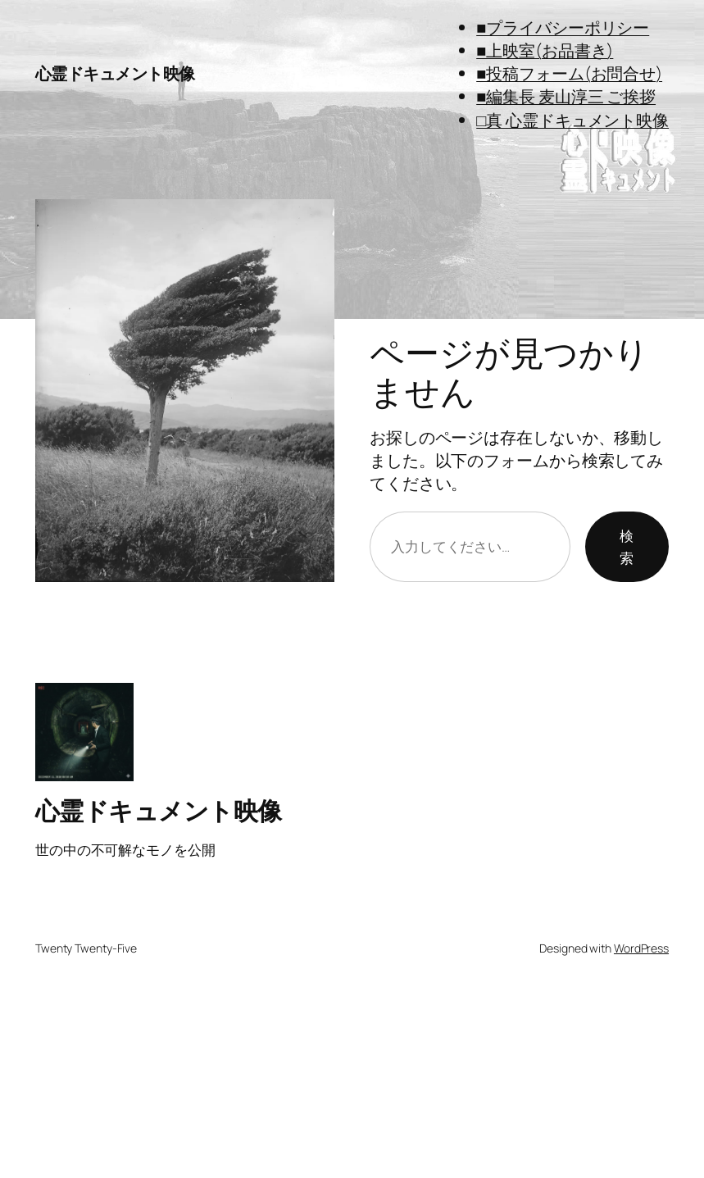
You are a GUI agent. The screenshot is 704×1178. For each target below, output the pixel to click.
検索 (627, 546)
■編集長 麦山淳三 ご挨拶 (566, 96)
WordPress (641, 948)
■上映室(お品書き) (544, 50)
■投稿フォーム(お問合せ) (569, 73)
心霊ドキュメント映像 (115, 73)
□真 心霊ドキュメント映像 (572, 120)
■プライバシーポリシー (562, 27)
